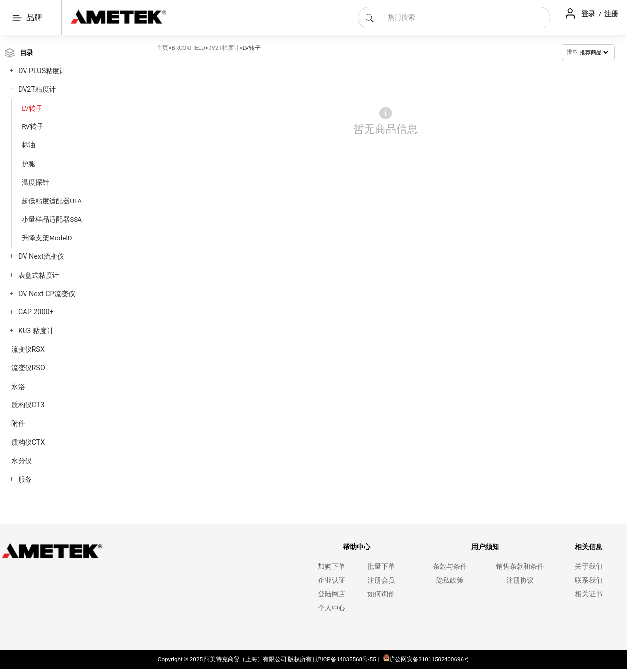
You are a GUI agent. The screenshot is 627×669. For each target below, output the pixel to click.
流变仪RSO (28, 368)
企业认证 (331, 580)
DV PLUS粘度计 (42, 71)
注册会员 (381, 580)
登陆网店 (331, 594)
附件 (18, 423)
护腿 (28, 163)
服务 (25, 479)
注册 (611, 14)
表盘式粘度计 (38, 275)
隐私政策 (450, 580)
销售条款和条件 (520, 566)
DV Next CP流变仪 (46, 294)
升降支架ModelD (47, 238)
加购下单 (331, 566)
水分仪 (21, 461)
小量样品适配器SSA (52, 219)
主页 (162, 47)
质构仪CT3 (28, 405)
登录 (589, 14)
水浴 (18, 387)
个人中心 (331, 608)
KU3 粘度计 (35, 331)
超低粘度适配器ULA (52, 201)
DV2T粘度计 (37, 89)
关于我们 (588, 566)
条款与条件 (450, 566)
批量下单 (381, 566)
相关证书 (588, 594)
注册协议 (520, 580)
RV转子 (33, 126)
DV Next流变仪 (41, 256)
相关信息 (588, 547)
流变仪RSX (28, 349)
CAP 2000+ (35, 312)
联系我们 (588, 580)
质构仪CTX (28, 442)
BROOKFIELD (188, 47)
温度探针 (35, 182)
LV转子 (32, 108)
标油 (28, 145)
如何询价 (381, 594)
